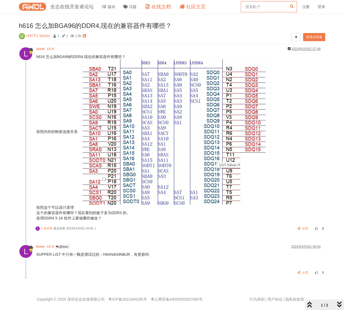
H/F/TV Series (38, 36)
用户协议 (274, 299)
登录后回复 (314, 37)
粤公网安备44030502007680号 (177, 299)
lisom (45, 49)
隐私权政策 (294, 299)
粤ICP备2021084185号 (127, 299)
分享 (303, 228)
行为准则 (256, 299)
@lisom (62, 246)
